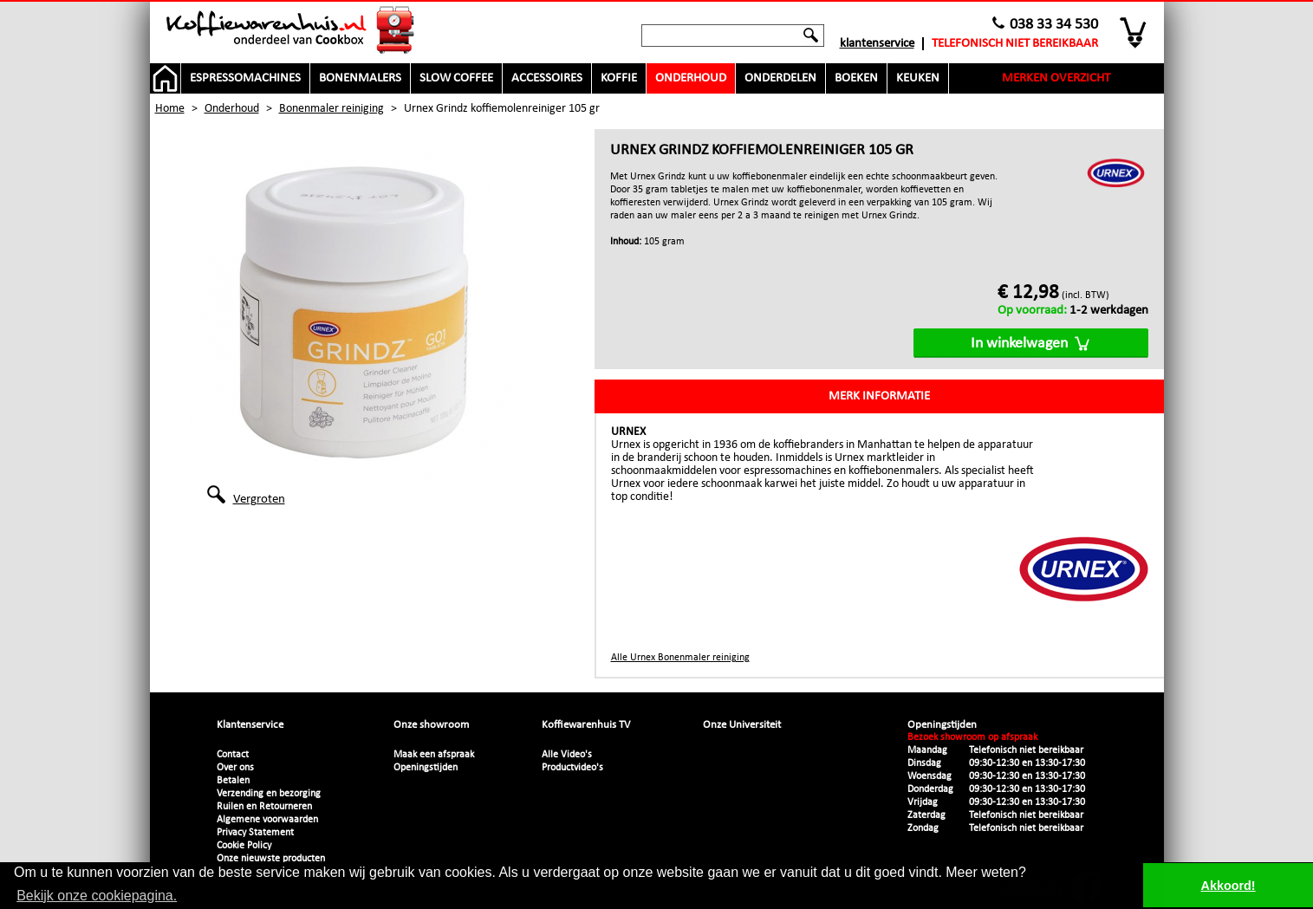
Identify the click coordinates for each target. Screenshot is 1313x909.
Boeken (856, 78)
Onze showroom (431, 724)
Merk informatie (879, 396)
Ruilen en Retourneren (264, 807)
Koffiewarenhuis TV (586, 724)
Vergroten (259, 498)
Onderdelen (780, 78)
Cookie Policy (244, 846)
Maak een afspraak (433, 755)
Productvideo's (572, 768)
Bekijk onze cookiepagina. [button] (96, 895)
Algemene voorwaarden (267, 820)
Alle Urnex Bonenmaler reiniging (680, 658)
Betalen (233, 781)
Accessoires (546, 78)
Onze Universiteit (742, 724)
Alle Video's (567, 755)
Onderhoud (690, 78)
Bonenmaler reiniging (331, 108)
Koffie (619, 78)
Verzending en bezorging (269, 794)
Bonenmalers (360, 78)
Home (170, 108)
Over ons (235, 768)
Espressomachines (245, 78)
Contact (233, 755)
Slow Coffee (456, 78)
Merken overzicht (1056, 78)
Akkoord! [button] (1228, 886)
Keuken (917, 78)
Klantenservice (877, 43)
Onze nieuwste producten (271, 859)
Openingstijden (425, 768)
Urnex (628, 431)
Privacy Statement (255, 833)
